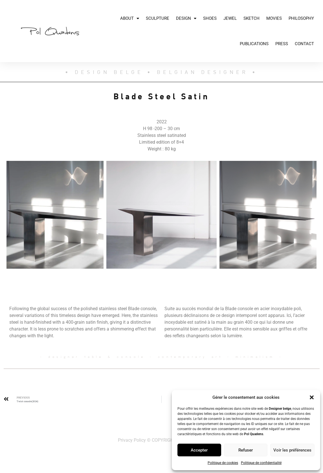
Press (281, 43)
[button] (312, 397)
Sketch (251, 18)
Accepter (199, 450)
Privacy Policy (132, 440)
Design (186, 18)
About (129, 18)
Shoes (210, 18)
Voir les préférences (292, 450)
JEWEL (230, 18)
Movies (274, 18)
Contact (304, 43)
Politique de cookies (223, 463)
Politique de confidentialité (261, 463)
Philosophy (301, 18)
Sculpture (157, 18)
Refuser (245, 450)
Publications (254, 43)
